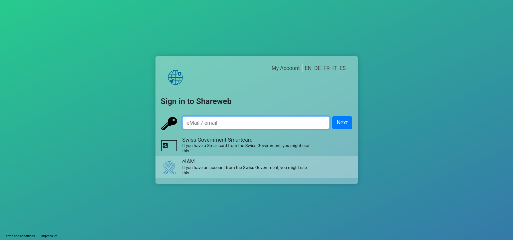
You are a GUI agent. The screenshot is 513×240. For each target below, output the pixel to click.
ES (343, 68)
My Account (286, 68)
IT (334, 68)
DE (317, 68)
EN (308, 68)
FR (327, 68)
